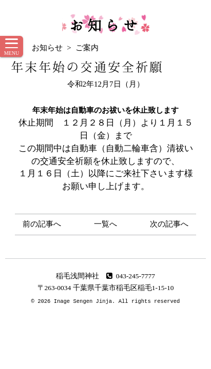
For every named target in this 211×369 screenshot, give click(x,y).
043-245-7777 (130, 276)
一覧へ (105, 224)
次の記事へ (169, 224)
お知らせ (106, 24)
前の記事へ (42, 224)
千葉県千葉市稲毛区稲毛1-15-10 (123, 288)
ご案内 (87, 48)
